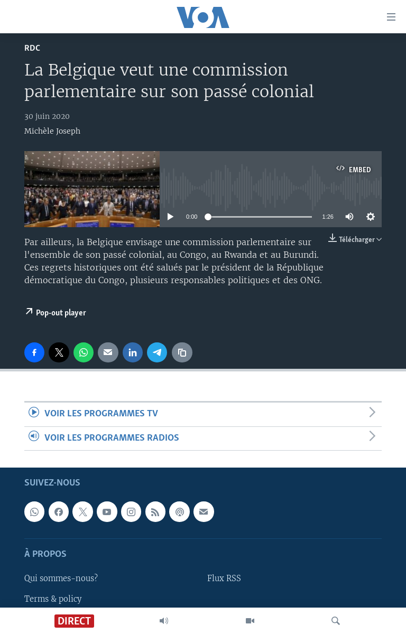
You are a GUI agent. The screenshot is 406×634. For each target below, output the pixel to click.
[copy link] (182, 352)
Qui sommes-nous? (61, 578)
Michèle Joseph (52, 131)
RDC (32, 48)
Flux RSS (224, 578)
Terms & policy (52, 598)
